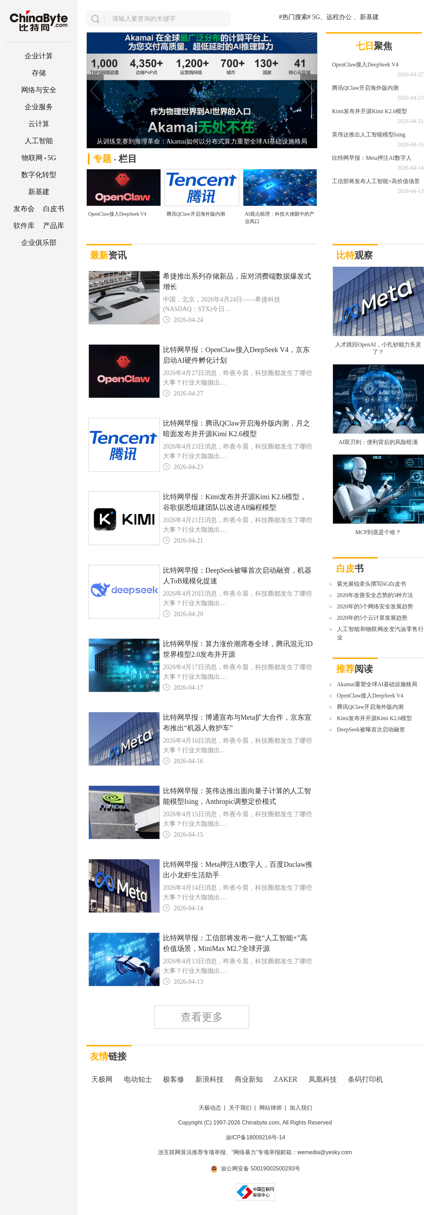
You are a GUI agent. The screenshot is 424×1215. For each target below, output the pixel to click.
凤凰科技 (323, 1079)
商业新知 (249, 1079)
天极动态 (210, 1108)
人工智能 (39, 141)
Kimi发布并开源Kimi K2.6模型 (369, 111)
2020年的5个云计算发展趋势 (372, 618)
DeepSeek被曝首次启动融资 (371, 729)
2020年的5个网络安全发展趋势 (375, 606)
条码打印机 (365, 1079)
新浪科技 (209, 1079)
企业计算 (39, 56)
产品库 (53, 225)
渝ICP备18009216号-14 (255, 1137)
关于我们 (240, 1108)
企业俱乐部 (38, 242)
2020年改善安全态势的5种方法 (375, 595)
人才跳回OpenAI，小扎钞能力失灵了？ (378, 348)
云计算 (38, 124)
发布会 (24, 208)
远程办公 (339, 17)
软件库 (24, 225)
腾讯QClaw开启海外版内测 (195, 214)
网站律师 (270, 1108)
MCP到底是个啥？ (378, 532)
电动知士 (138, 1079)
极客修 (173, 1079)
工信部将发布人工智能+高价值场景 (376, 181)
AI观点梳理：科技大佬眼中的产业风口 (279, 217)
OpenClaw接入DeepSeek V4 (117, 214)
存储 (39, 73)
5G (39, 158)
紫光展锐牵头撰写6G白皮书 (371, 584)
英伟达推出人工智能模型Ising (368, 135)
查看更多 (202, 1017)
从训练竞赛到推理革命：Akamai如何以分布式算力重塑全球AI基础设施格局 (202, 141)
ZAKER (286, 1079)
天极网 (102, 1079)
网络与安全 (38, 90)
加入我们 (301, 1108)
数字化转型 (38, 175)
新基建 (38, 191)
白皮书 (53, 208)
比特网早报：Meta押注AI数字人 (372, 158)
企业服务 (39, 107)
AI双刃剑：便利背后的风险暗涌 (378, 442)
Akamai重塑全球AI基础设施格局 (377, 684)
